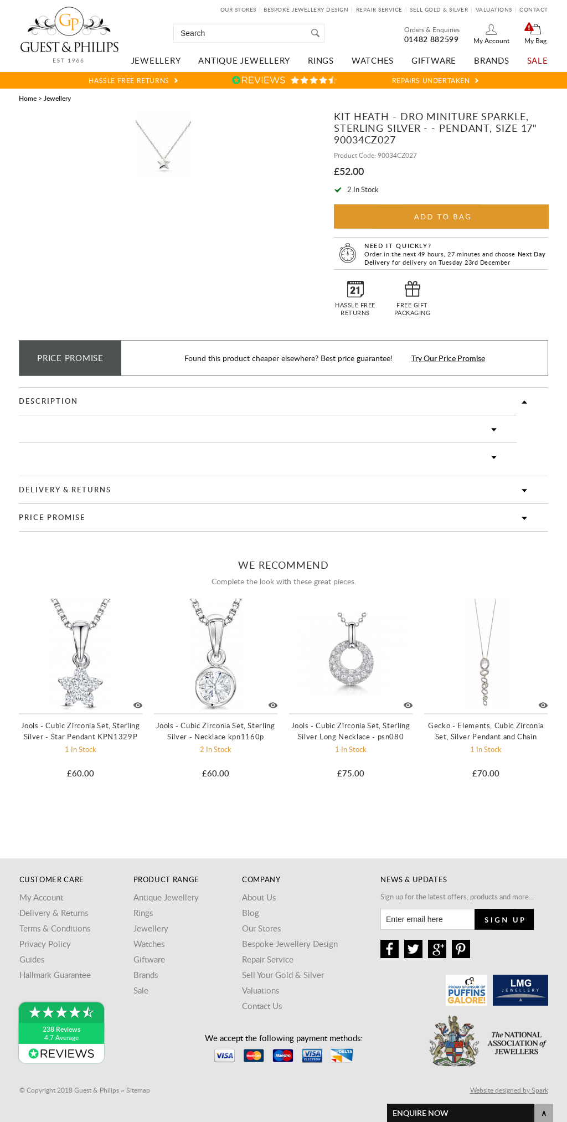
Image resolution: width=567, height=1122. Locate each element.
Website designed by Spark (509, 1089)
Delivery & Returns (65, 490)
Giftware (433, 60)
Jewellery (156, 60)
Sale (537, 60)
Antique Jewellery (244, 60)
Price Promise (52, 517)
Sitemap (138, 1089)
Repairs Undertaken (431, 80)
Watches (373, 60)
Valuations (494, 9)
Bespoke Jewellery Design (306, 9)
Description (48, 401)
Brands (491, 60)
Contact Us (262, 1005)
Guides (31, 959)
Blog (250, 912)
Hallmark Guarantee (55, 974)
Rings (321, 60)
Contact (533, 9)
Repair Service (379, 9)
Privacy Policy (45, 943)
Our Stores (238, 9)
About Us (259, 897)
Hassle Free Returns (129, 80)
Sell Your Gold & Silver (283, 974)
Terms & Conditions (54, 928)
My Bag (535, 40)
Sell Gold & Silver (439, 9)
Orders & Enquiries (432, 29)
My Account (491, 40)
